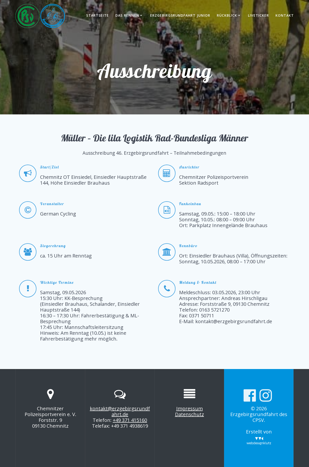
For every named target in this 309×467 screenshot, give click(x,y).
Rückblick (227, 15)
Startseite (97, 15)
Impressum (189, 408)
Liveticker (258, 15)
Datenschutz (189, 414)
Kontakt (284, 15)
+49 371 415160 (130, 420)
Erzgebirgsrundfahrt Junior (180, 15)
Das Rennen (127, 15)
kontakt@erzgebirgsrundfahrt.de (120, 411)
